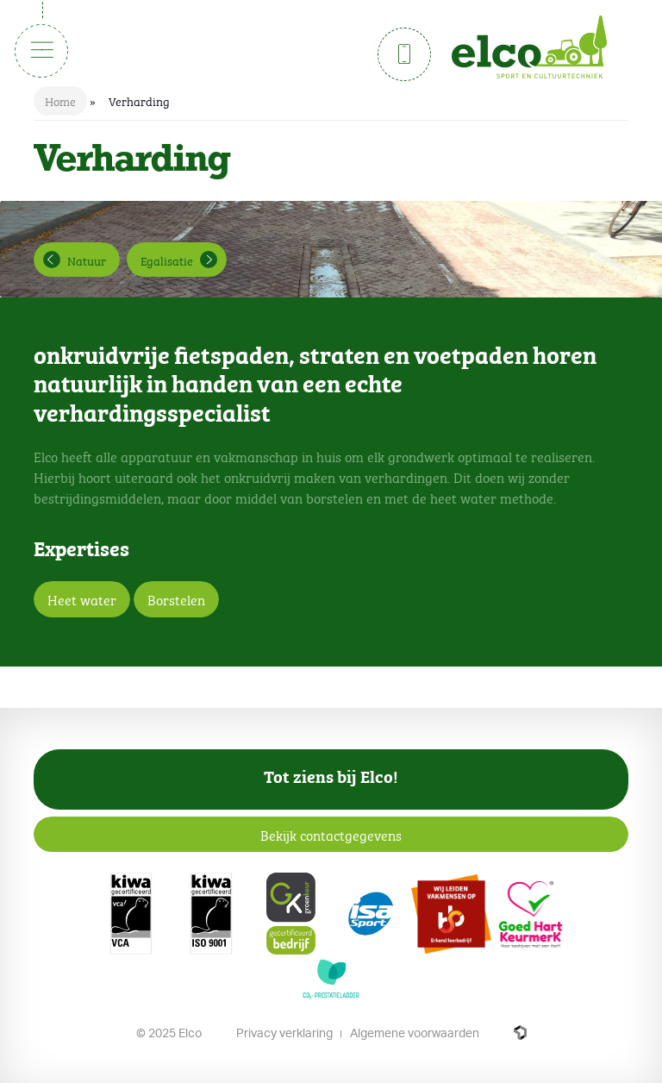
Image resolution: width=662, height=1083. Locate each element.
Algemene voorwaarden (414, 1032)
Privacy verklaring (284, 1032)
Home (60, 100)
